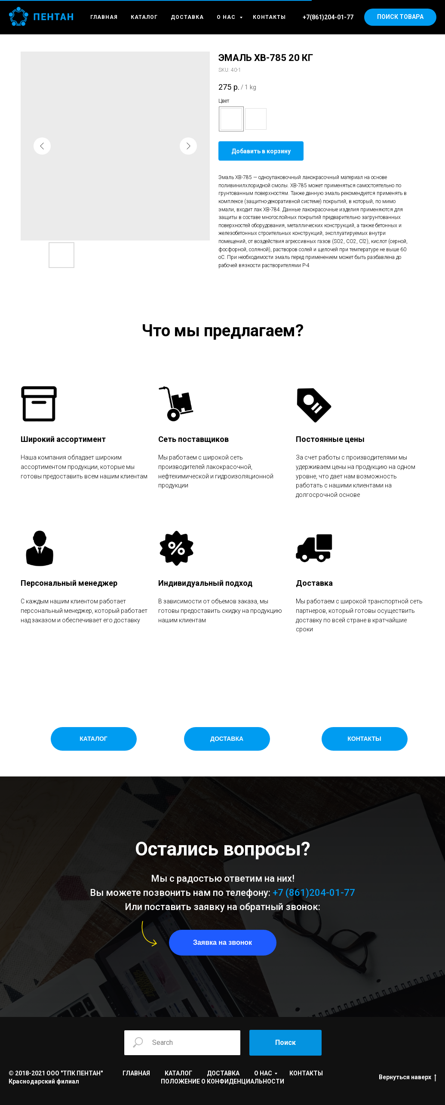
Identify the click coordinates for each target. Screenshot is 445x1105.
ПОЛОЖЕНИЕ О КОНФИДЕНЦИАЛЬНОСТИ (222, 1081)
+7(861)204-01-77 (328, 17)
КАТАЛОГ (144, 17)
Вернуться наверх (407, 1077)
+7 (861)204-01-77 (314, 892)
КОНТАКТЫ (269, 17)
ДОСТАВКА (187, 17)
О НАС (227, 17)
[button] (222, 943)
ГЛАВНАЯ (104, 17)
